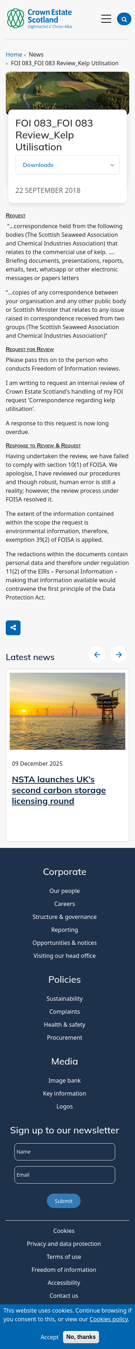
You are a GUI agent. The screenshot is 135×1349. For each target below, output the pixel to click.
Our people (64, 891)
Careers (64, 904)
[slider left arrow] (97, 654)
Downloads (38, 164)
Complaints (64, 1012)
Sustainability (64, 999)
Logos (65, 1106)
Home (14, 54)
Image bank (65, 1080)
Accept (50, 1339)
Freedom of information (64, 1270)
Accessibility (64, 1283)
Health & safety (64, 1025)
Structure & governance (64, 917)
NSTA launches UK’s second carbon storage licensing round (59, 790)
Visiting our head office (64, 956)
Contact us (64, 1296)
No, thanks (81, 1338)
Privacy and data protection (64, 1244)
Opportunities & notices (64, 943)
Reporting (64, 930)
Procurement (64, 1037)
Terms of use (63, 1257)
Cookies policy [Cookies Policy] (109, 1320)
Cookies (64, 1231)
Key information (64, 1093)
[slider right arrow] (118, 654)
